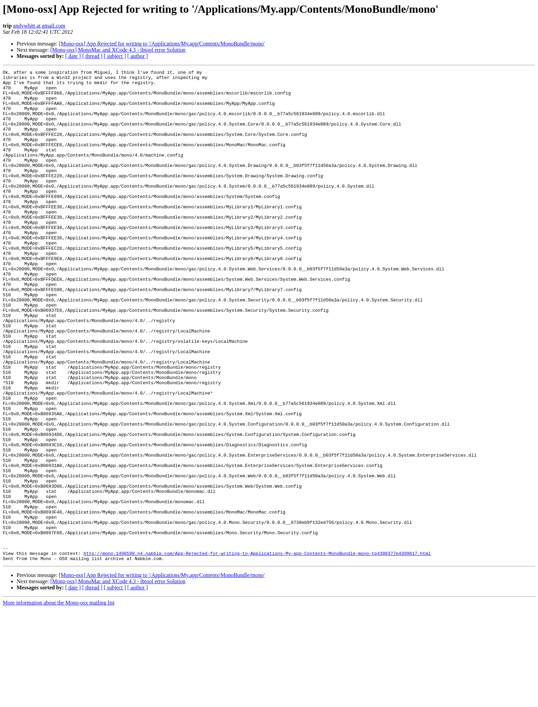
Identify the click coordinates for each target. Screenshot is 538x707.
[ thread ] (92, 56)
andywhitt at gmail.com (39, 26)
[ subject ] (115, 56)
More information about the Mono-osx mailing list (59, 701)
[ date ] (73, 56)
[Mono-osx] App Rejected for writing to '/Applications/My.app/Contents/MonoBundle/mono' (162, 44)
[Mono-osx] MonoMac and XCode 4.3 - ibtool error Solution (118, 50)
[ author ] (137, 56)
